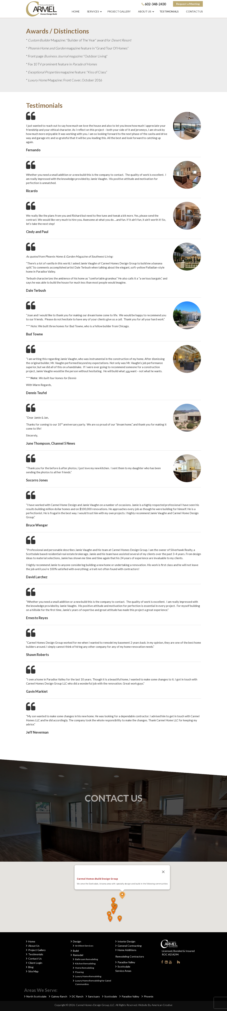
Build (76, 950)
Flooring (79, 972)
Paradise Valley (126, 962)
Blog (30, 967)
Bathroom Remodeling (86, 959)
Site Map (33, 971)
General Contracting (130, 945)
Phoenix (148, 996)
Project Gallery (37, 950)
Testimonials (35, 954)
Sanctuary (94, 996)
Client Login (35, 962)
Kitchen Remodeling (85, 963)
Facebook (162, 962)
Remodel (78, 955)
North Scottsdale (36, 996)
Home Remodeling (84, 967)
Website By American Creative (155, 1005)
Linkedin (166, 962)
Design (77, 941)
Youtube (170, 962)
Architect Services (84, 945)
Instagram (174, 962)
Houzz (178, 962)
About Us (33, 945)
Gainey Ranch (59, 996)
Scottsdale (124, 966)
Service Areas (123, 970)
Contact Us (35, 958)
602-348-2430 (154, 4)
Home (31, 941)
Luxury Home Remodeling (88, 976)
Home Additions (127, 950)
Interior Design (126, 941)
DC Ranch (77, 996)
